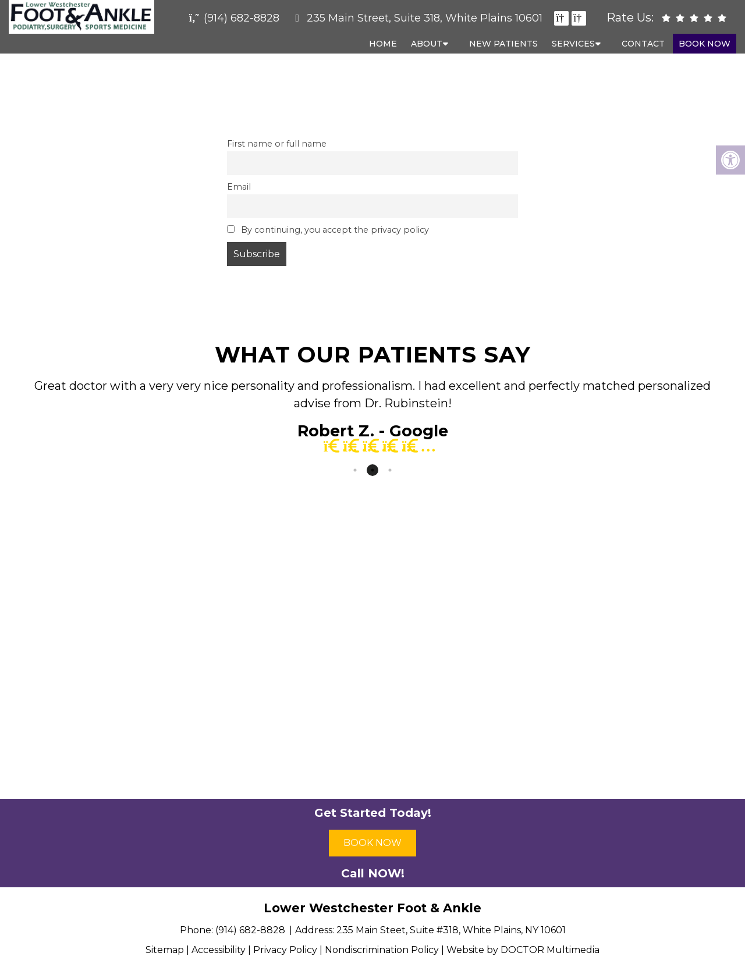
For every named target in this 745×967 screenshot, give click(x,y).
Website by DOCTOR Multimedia (522, 949)
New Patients (503, 43)
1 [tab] (355, 470)
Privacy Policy (285, 949)
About (426, 43)
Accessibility (218, 949)
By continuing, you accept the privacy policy (328, 230)
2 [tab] (372, 470)
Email (239, 187)
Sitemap (165, 949)
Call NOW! (373, 873)
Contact (643, 43)
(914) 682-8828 (241, 18)
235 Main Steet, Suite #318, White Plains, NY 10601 (451, 930)
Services (573, 43)
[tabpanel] (372, 419)
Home (383, 43)
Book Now (704, 43)
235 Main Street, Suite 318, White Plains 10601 (424, 18)
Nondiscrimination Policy (382, 949)
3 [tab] (390, 470)
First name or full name (277, 143)
